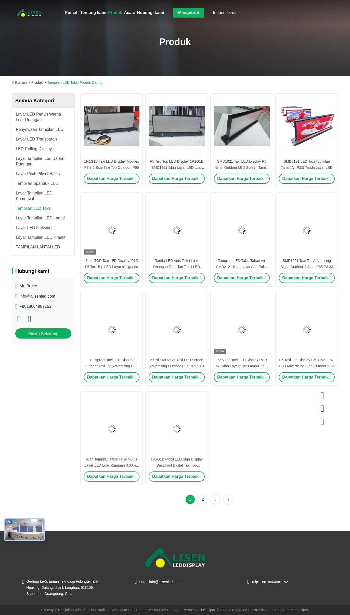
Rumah (72, 12)
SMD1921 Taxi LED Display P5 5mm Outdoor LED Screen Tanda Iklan (241, 167)
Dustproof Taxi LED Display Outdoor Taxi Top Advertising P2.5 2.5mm (111, 366)
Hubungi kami (150, 12)
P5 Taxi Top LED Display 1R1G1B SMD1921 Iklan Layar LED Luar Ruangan (176, 167)
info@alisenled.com (37, 296)
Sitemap (47, 610)
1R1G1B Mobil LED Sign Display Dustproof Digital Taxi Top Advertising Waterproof (177, 465)
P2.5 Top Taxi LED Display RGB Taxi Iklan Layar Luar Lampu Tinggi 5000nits (241, 366)
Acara (129, 12)
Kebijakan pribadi (71, 610)
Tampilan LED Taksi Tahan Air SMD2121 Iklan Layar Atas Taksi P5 (241, 267)
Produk (115, 12)
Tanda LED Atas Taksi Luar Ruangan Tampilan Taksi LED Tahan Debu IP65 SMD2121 (176, 267)
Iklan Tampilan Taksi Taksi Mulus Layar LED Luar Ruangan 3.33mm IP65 (111, 465)
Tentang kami (93, 12)
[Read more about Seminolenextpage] (215, 499)
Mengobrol (188, 12)
